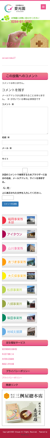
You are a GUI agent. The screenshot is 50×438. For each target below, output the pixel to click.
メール (7, 148)
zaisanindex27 (9, 58)
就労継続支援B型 (9, 349)
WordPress (25, 434)
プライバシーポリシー (12, 378)
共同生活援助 (8, 359)
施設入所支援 (8, 364)
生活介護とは (8, 354)
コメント (8, 104)
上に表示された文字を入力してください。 (22, 193)
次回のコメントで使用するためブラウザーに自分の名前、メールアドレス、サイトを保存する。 (24, 178)
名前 (5, 137)
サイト (5, 159)
